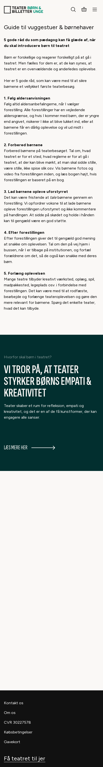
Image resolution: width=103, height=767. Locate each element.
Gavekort (12, 742)
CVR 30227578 (17, 722)
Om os (10, 712)
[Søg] (73, 9)
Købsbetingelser (18, 732)
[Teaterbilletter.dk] (23, 9)
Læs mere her (29, 447)
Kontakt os (13, 703)
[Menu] (94, 9)
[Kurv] (84, 9)
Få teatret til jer (24, 758)
